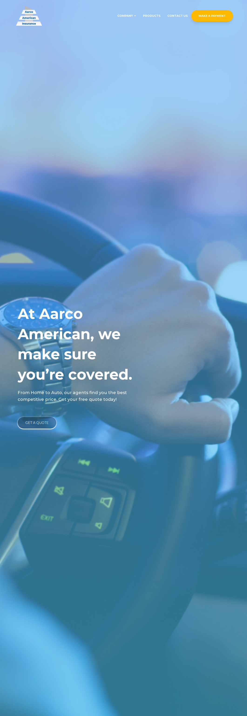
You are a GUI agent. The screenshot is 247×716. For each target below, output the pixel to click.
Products (151, 16)
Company (126, 16)
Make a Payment (212, 16)
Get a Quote (37, 423)
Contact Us (177, 16)
